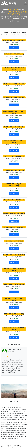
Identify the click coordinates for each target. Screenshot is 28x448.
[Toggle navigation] (25, 3)
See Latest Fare (14, 48)
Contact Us (9, 445)
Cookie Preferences (19, 447)
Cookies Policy (10, 447)
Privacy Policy (17, 445)
